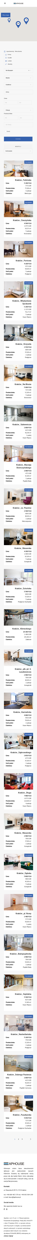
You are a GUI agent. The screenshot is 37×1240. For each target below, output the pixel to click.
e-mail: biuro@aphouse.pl (12, 1197)
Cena (5, 98)
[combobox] (18, 70)
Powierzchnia (8, 113)
